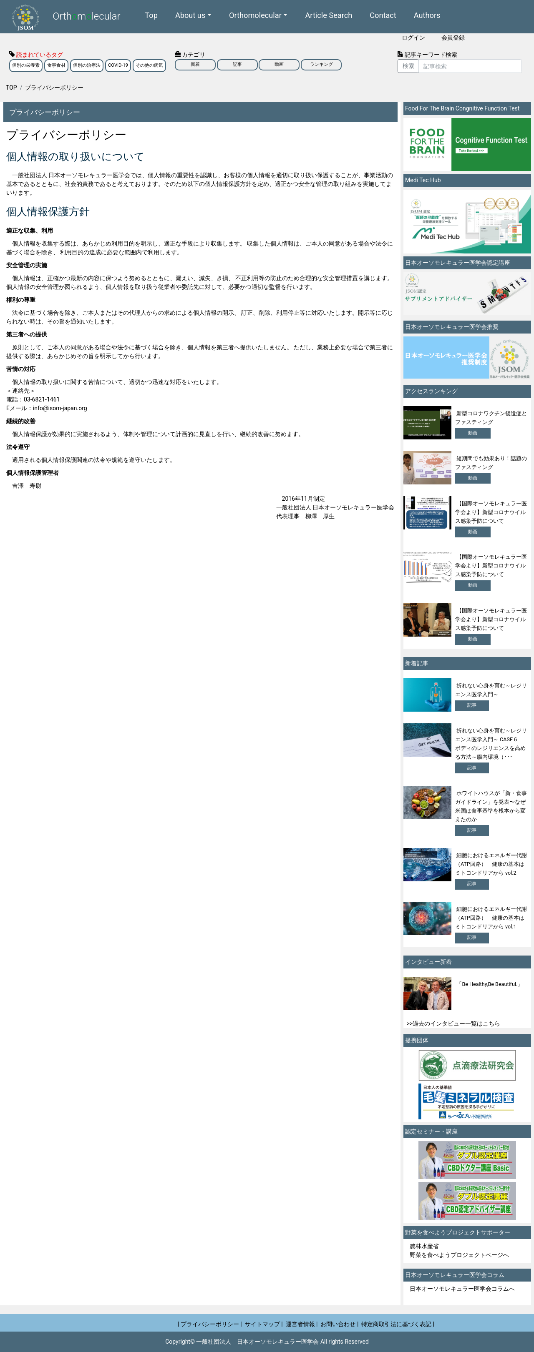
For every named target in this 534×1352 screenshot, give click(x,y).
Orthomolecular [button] (255, 15)
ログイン (413, 37)
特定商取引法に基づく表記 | (397, 1324)
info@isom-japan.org (60, 408)
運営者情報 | (302, 1324)
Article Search (328, 15)
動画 (279, 64)
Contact (383, 15)
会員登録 (453, 37)
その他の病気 (149, 65)
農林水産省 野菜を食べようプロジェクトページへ (459, 1250)
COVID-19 (118, 65)
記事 (237, 64)
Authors (427, 15)
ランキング (321, 64)
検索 (408, 66)
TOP (11, 87)
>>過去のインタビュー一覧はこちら (454, 1023)
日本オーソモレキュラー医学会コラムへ (462, 1288)
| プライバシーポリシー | (210, 1324)
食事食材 (56, 65)
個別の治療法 (87, 65)
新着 (195, 64)
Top (151, 15)
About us (190, 15)
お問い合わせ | (339, 1324)
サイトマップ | (264, 1324)
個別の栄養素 (26, 65)
